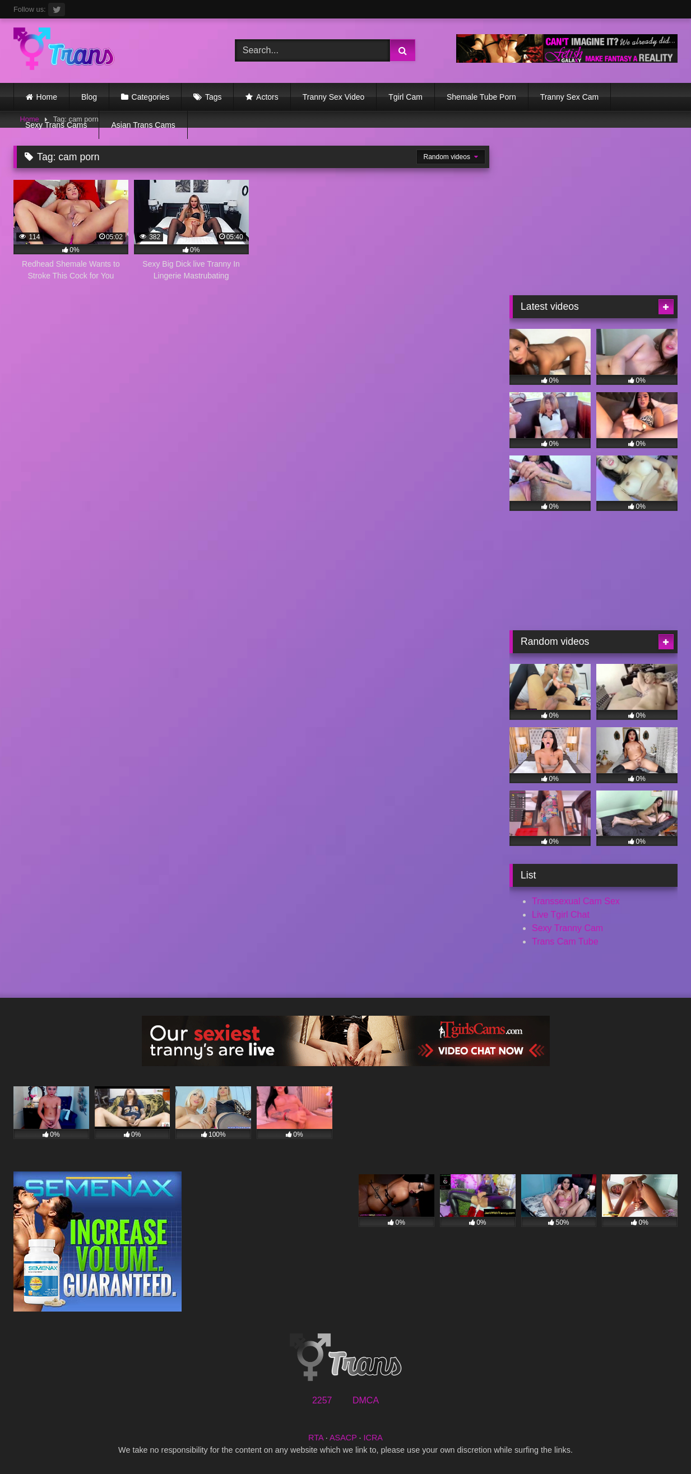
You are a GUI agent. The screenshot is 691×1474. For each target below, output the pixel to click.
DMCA (366, 1400)
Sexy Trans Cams (56, 124)
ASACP (343, 1437)
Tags (213, 96)
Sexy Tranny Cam (567, 928)
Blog (89, 96)
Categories (151, 96)
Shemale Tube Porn (481, 96)
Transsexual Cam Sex (576, 901)
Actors (267, 96)
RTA (315, 1437)
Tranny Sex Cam (569, 96)
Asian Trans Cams (143, 124)
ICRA (373, 1437)
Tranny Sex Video (334, 96)
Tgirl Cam (405, 96)
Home (46, 96)
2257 (322, 1400)
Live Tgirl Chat (561, 914)
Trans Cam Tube (565, 941)
